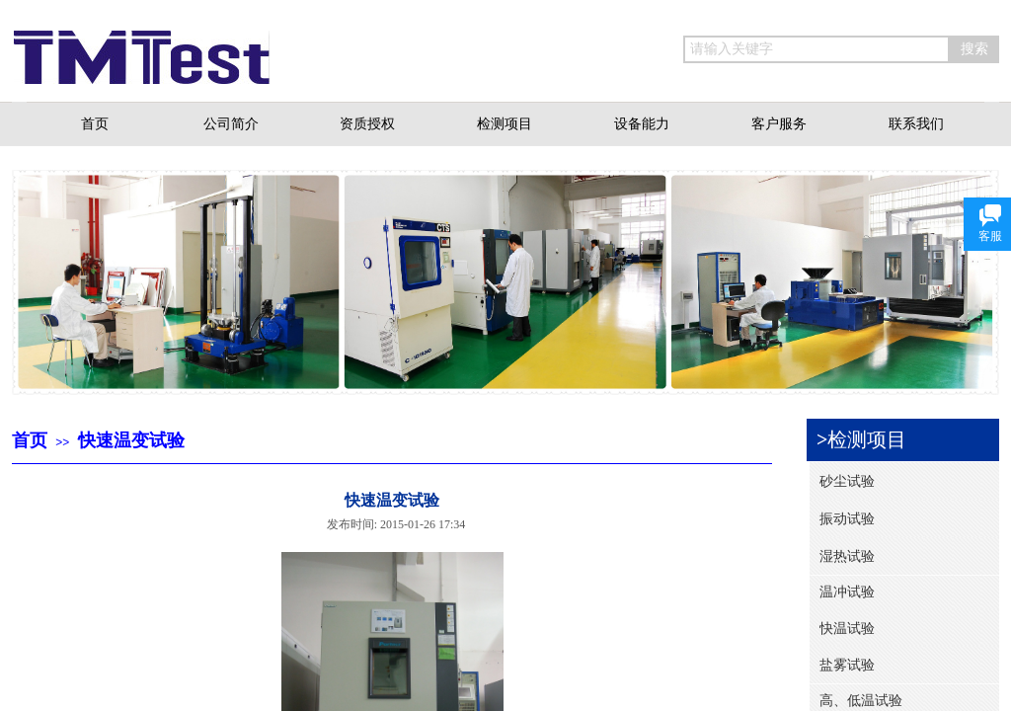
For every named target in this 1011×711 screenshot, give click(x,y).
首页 (29, 440)
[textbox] (816, 49)
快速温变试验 (131, 440)
